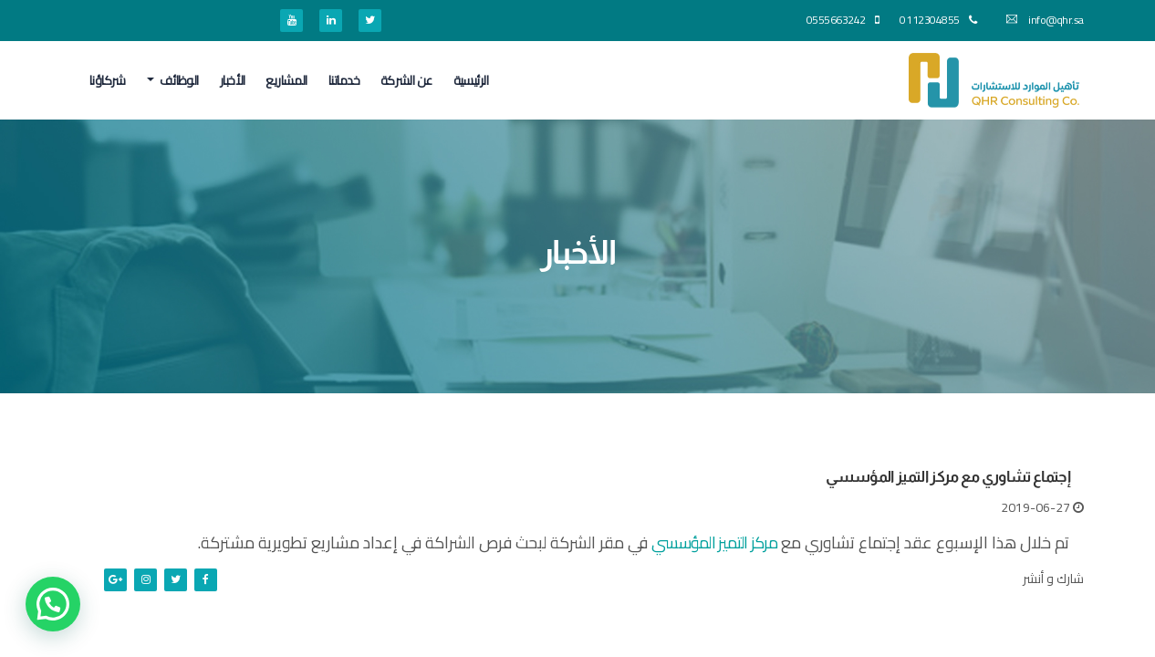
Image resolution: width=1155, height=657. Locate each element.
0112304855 (938, 19)
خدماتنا (343, 80)
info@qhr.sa (1045, 19)
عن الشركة (406, 80)
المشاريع (286, 80)
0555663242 (842, 19)
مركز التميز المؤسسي (714, 542)
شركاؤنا (107, 80)
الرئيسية (471, 80)
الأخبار (232, 80)
